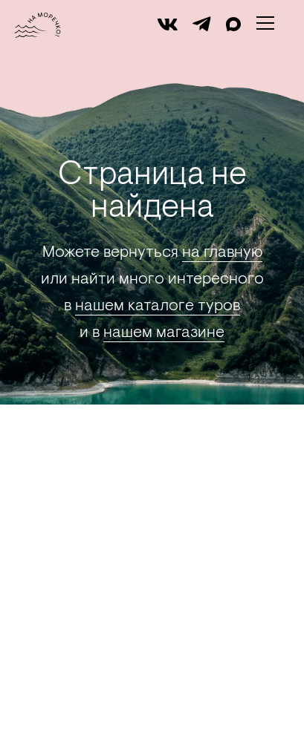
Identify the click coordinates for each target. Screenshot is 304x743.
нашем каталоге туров (157, 306)
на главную (222, 253)
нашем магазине (163, 333)
